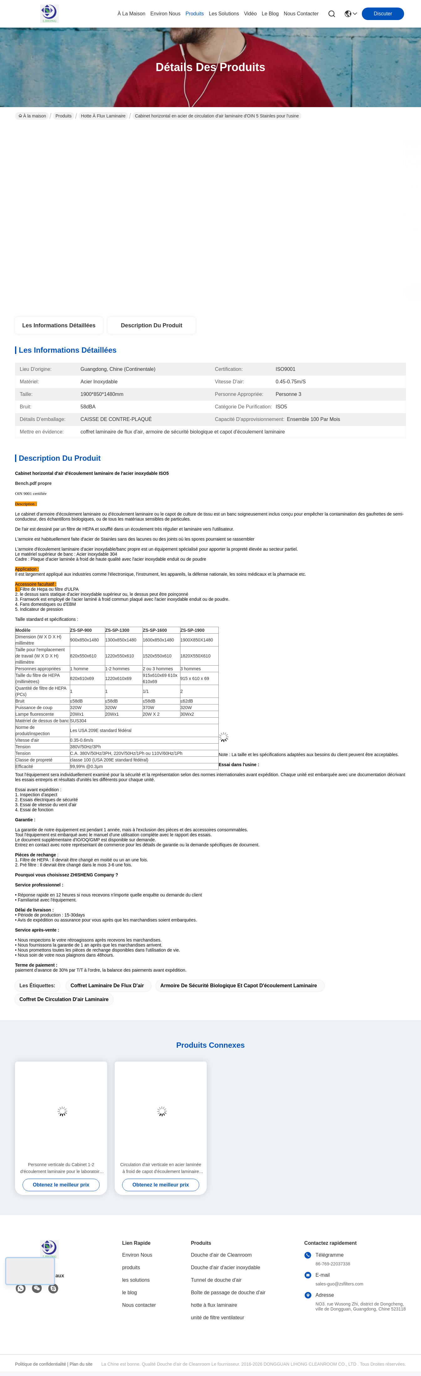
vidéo (250, 13)
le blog (270, 13)
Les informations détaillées (59, 325)
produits (194, 13)
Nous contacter (139, 1305)
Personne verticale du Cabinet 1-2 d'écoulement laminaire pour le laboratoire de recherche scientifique (61, 1168)
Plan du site (81, 1364)
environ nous (165, 13)
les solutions (224, 13)
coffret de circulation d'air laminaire (64, 999)
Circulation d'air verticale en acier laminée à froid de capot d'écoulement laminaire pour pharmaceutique (160, 1168)
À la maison (131, 13)
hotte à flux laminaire (103, 115)
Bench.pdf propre (33, 483)
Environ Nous (137, 1255)
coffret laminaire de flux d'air (107, 985)
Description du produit (151, 325)
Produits (63, 115)
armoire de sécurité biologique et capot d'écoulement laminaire (238, 985)
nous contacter (301, 13)
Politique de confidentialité (40, 1364)
